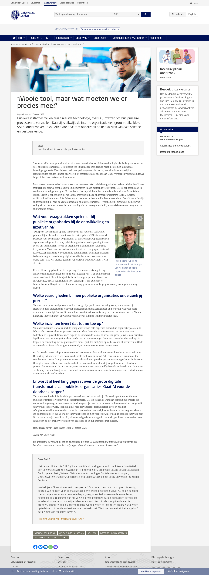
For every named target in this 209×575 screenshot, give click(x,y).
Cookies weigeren (179, 571)
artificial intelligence (45, 517)
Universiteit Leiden (19, 2)
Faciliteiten (62, 37)
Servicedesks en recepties (23, 546)
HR (20, 37)
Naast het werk (65, 564)
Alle (116, 14)
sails (65, 521)
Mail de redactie (18, 555)
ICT (48, 37)
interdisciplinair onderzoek (113, 517)
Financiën (33, 37)
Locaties (15, 550)
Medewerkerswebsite (20, 44)
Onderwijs (81, 37)
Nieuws (35, 44)
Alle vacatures (64, 560)
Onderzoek (100, 37)
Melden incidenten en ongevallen (120, 550)
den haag (92, 517)
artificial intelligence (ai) (71, 517)
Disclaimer (16, 564)
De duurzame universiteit (70, 550)
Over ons (62, 546)
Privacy (14, 560)
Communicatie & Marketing (128, 37)
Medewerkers (50, 2)
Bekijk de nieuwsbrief (161, 546)
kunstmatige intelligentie (47, 521)
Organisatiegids (67, 2)
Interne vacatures (66, 555)
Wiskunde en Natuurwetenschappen (171, 138)
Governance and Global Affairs (175, 145)
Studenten (35, 2)
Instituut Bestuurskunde (172, 152)
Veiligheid (156, 37)
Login (195, 3)
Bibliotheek (82, 2)
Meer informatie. (67, 571)
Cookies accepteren (151, 571)
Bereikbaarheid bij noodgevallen (119, 546)
